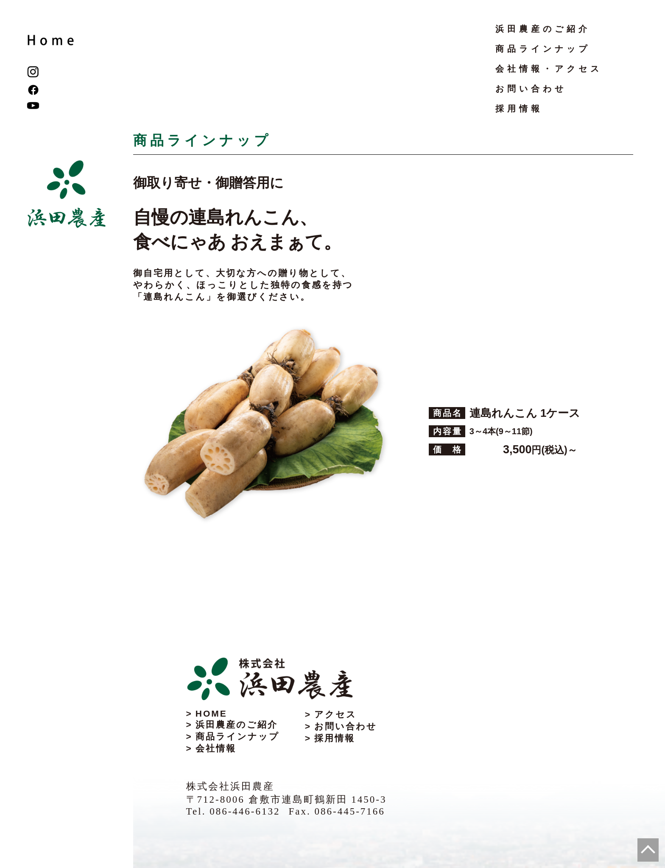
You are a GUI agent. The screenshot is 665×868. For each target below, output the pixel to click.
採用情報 (519, 108)
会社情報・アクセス (548, 68)
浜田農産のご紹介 (542, 28)
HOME (211, 713)
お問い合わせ (531, 88)
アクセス (335, 714)
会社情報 (216, 748)
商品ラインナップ (542, 48)
